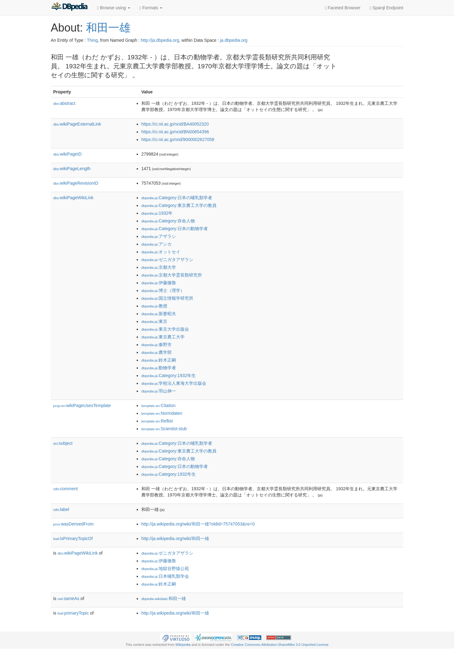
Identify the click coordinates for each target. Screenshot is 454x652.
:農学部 (156, 352)
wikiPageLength (72, 168)
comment (65, 488)
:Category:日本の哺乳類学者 (176, 197)
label (61, 509)
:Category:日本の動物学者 (174, 228)
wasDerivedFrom (73, 523)
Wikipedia (183, 644)
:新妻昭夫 (158, 313)
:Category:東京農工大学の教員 (178, 205)
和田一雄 (108, 27)
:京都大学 (158, 267)
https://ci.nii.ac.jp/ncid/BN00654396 (175, 131)
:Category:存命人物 (168, 220)
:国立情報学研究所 (167, 298)
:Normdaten (161, 413)
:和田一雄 (163, 598)
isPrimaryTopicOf (73, 538)
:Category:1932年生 (168, 375)
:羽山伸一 (158, 390)
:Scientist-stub (164, 428)
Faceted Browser (343, 8)
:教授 (154, 305)
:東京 (154, 321)
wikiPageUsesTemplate (82, 405)
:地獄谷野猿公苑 (165, 568)
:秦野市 (156, 344)
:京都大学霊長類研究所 (171, 274)
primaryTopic (73, 613)
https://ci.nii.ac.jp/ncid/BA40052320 (175, 124)
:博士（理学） (163, 290)
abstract (64, 103)
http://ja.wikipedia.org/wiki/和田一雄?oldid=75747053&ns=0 (198, 523)
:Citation (158, 405)
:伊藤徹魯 (158, 282)
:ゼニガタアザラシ (167, 259)
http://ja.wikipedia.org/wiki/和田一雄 (175, 538)
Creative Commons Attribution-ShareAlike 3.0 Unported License (279, 644)
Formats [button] (150, 8)
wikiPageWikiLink (73, 197)
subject (62, 443)
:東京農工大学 (163, 336)
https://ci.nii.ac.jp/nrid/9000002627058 (177, 139)
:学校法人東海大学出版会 (173, 383)
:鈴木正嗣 (158, 360)
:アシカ (156, 244)
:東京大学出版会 (165, 329)
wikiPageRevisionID (75, 183)
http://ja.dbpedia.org (160, 40)
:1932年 (157, 213)
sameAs (68, 598)
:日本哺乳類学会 (165, 576)
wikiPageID (67, 154)
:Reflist (157, 420)
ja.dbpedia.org (233, 40)
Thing (92, 40)
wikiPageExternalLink (77, 124)
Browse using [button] (113, 8)
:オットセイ (160, 251)
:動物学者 (158, 367)
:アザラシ (158, 236)
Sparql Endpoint (386, 8)
